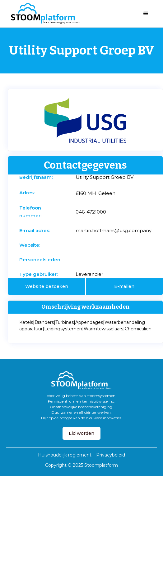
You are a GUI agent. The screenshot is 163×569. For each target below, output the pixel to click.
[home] (44, 13)
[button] (146, 13)
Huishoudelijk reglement (64, 455)
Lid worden (81, 433)
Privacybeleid (110, 455)
